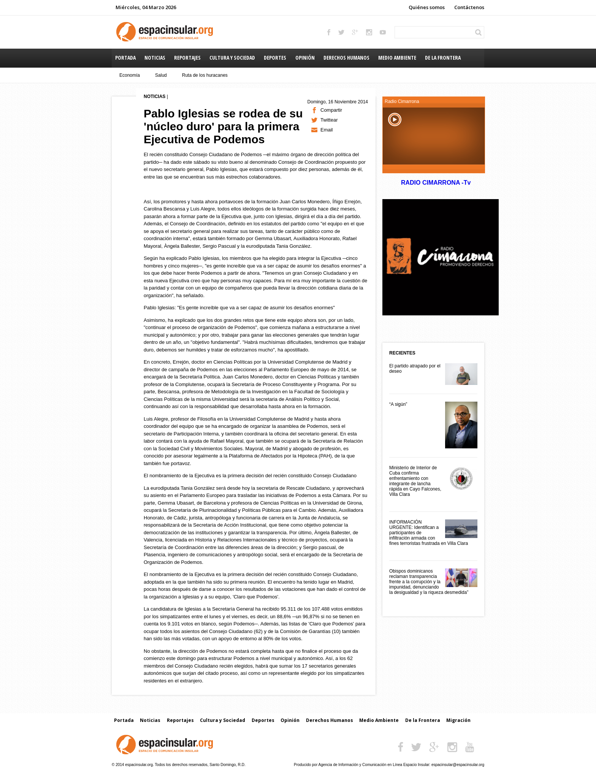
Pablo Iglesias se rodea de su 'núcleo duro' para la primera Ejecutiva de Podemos (223, 126)
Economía (129, 75)
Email (326, 130)
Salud (161, 75)
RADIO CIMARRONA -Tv (435, 182)
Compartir (331, 110)
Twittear (329, 120)
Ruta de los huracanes (205, 75)
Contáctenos (469, 7)
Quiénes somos (427, 7)
